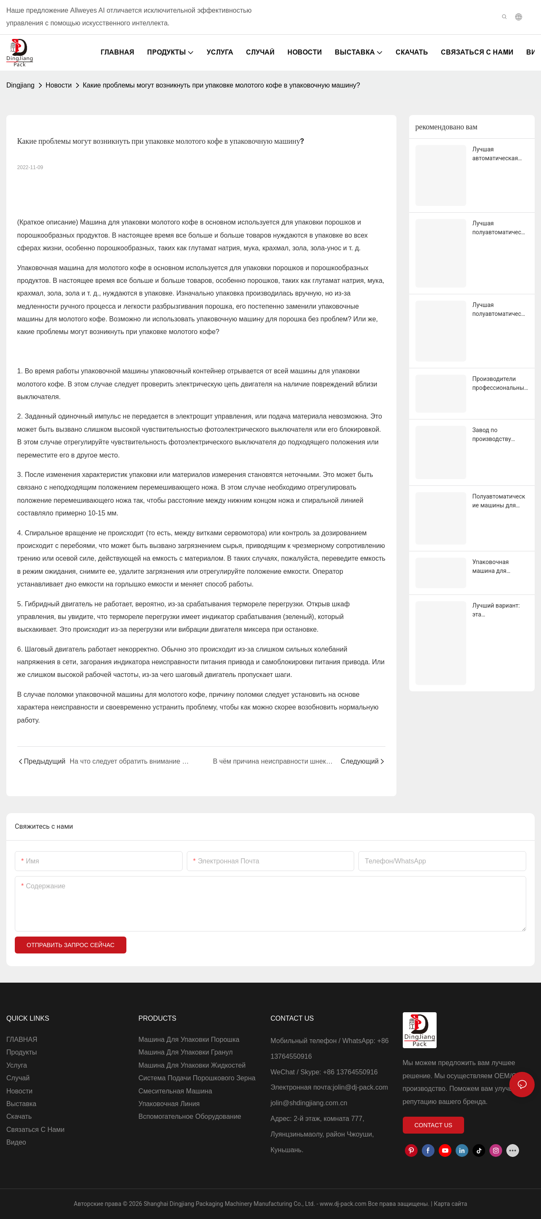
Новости (59, 85)
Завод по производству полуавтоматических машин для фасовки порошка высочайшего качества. (500, 435)
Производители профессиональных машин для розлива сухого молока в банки (500, 383)
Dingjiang (20, 85)
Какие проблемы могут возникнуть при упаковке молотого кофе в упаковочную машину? (221, 85)
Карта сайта (449, 1203)
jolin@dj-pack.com (360, 1087)
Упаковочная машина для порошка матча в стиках (496, 567)
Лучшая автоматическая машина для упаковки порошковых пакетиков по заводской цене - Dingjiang (496, 154)
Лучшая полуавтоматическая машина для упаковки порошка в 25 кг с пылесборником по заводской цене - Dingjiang (500, 309)
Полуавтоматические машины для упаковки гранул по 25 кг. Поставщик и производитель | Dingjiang (500, 501)
